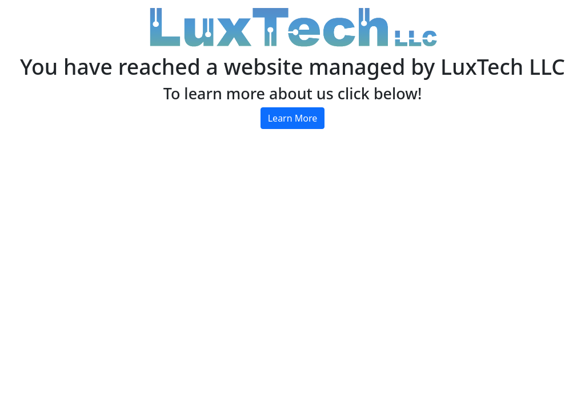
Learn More (293, 118)
